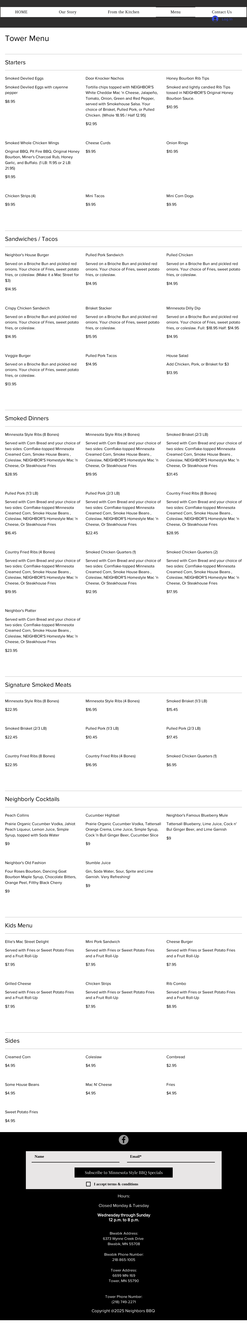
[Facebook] (124, 1140)
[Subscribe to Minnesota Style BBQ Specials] (124, 1173)
